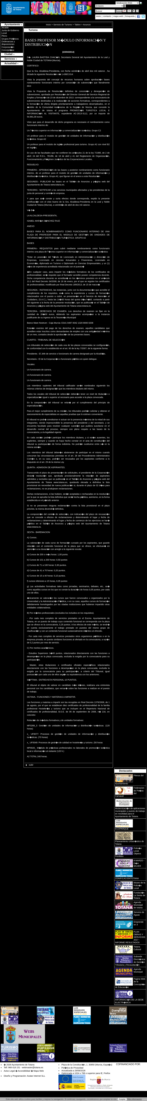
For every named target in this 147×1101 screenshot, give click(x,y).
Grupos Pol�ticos (10, 39)
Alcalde (5, 27)
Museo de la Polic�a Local (139, 885)
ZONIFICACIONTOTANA (127, 878)
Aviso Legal (9, 1071)
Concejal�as (8, 50)
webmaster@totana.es (32, 1067)
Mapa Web (39, 1071)
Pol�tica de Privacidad (72, 1068)
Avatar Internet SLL (36, 1076)
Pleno (4, 36)
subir (29, 765)
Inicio (49, 24)
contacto (107, 16)
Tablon (77, 24)
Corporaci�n (8, 47)
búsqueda (130, 16)
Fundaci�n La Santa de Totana (139, 895)
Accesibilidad (24, 1071)
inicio (99, 16)
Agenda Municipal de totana (138, 905)
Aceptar (122, 1099)
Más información (134, 1099)
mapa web (118, 16)
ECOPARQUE (122, 829)
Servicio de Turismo (62, 24)
